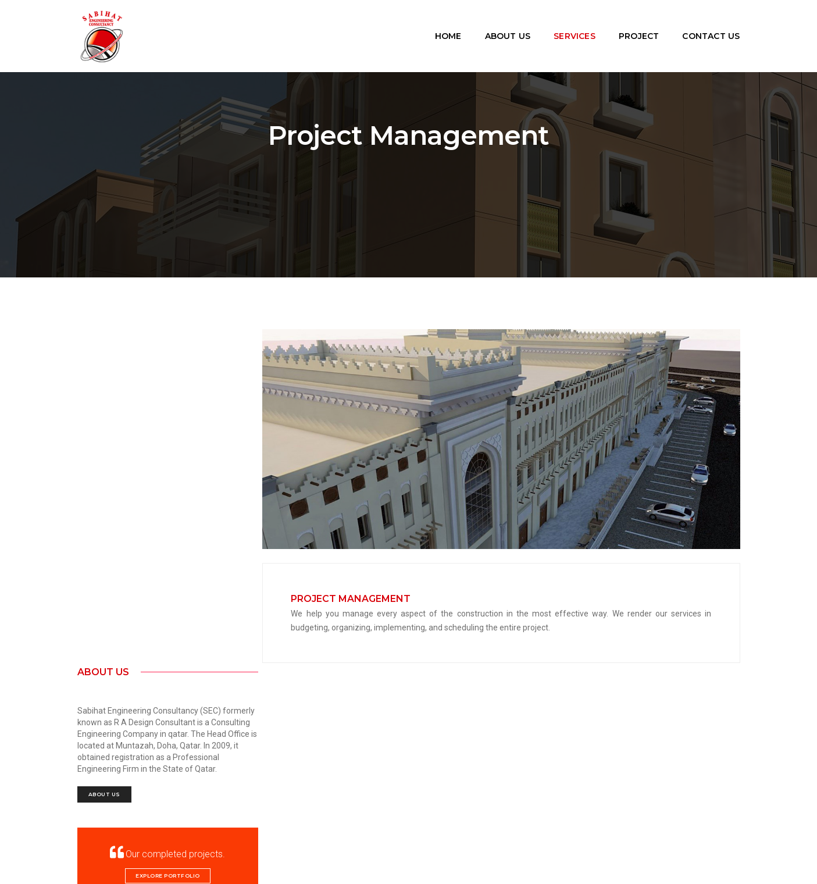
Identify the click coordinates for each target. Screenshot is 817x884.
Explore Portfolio (154, 553)
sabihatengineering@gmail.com (135, 749)
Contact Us (711, 29)
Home (448, 29)
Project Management (363, 597)
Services (574, 29)
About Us (508, 29)
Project (639, 29)
